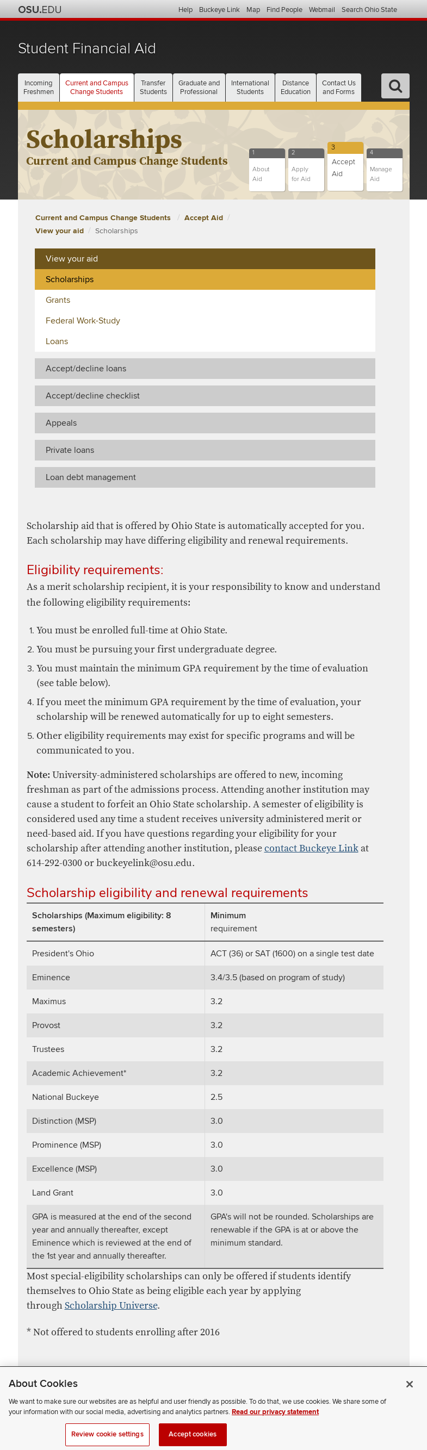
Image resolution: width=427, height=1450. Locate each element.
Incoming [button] (38, 88)
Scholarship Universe (111, 1305)
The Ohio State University (39, 9)
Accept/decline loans (86, 368)
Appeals (61, 423)
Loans (57, 341)
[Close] (410, 1393)
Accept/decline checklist (93, 395)
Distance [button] (296, 88)
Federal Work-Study (83, 320)
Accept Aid (203, 217)
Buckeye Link (219, 9)
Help (185, 9)
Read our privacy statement (275, 1420)
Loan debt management (91, 477)
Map (253, 9)
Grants (58, 300)
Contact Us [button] (339, 88)
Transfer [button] (153, 88)
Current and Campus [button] (96, 88)
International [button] (250, 88)
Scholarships (116, 230)
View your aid (59, 230)
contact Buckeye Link (311, 848)
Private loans (70, 450)
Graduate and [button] (199, 88)
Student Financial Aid (87, 49)
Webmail (322, 9)
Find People (284, 9)
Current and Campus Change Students (104, 217)
